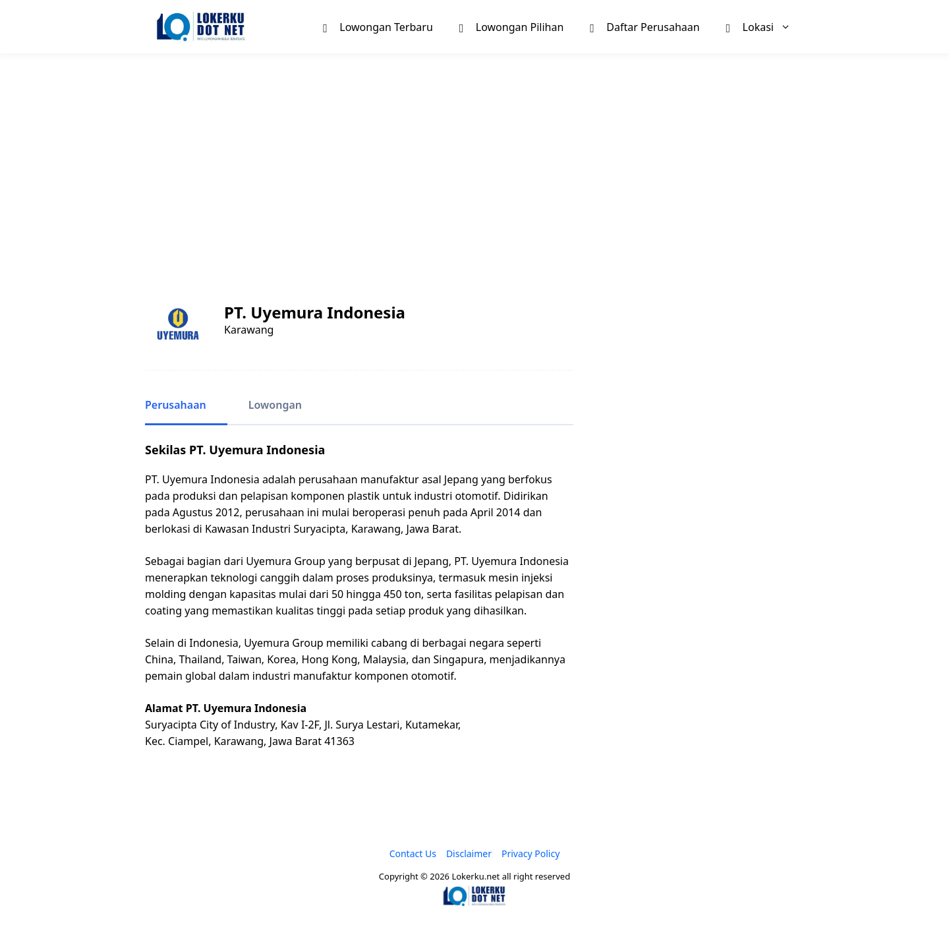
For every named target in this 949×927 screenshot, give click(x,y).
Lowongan (275, 405)
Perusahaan (175, 405)
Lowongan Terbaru (377, 26)
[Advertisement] (474, 162)
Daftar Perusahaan (644, 26)
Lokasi (765, 27)
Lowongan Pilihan (511, 26)
